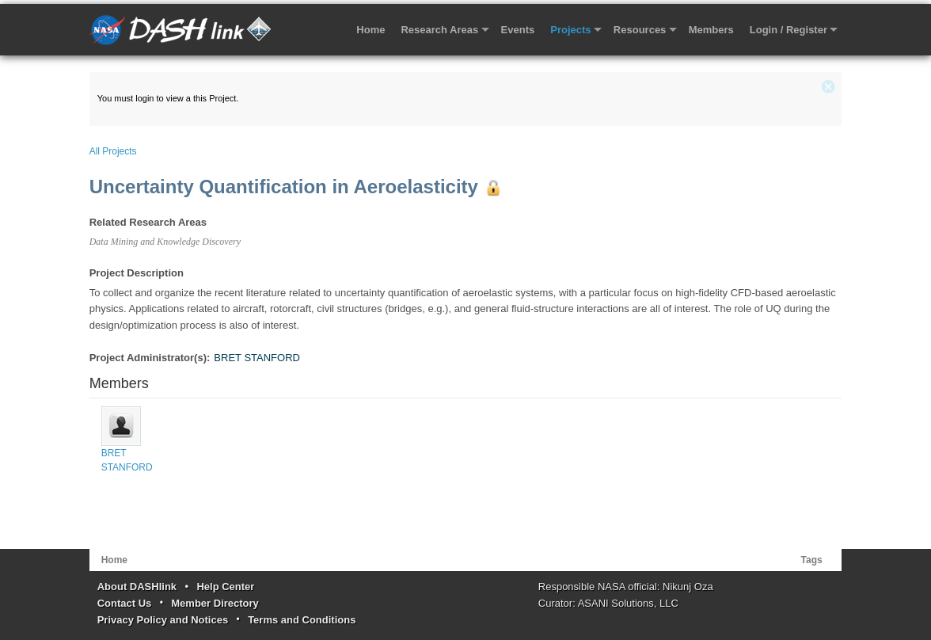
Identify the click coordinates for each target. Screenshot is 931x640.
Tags (812, 560)
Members (711, 30)
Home (370, 30)
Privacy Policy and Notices (162, 620)
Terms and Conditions (301, 620)
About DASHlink (137, 586)
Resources (640, 30)
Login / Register (788, 30)
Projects (570, 30)
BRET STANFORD (257, 358)
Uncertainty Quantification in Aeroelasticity (283, 186)
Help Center (225, 586)
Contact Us (124, 603)
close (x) (828, 87)
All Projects (113, 151)
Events (518, 30)
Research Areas (439, 30)
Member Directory (215, 603)
